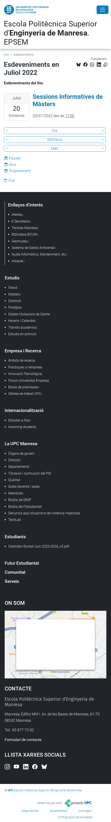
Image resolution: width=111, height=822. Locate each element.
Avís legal (84, 810)
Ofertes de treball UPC (24, 394)
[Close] (102, 9)
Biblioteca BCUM (24, 234)
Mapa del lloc (30, 810)
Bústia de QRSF (19, 500)
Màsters (14, 294)
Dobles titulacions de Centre (29, 314)
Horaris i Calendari (22, 321)
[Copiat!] (105, 64)
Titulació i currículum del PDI (29, 473)
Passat (15, 158)
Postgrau (15, 307)
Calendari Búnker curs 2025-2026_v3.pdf (38, 546)
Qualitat (14, 480)
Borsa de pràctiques (23, 387)
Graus (12, 287)
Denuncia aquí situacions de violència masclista (44, 513)
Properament (20, 171)
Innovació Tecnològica (25, 374)
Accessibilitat (58, 810)
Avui (12, 164)
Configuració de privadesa (75, 817)
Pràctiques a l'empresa (25, 367)
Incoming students (22, 427)
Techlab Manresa (24, 228)
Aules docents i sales (24, 486)
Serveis (12, 581)
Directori (14, 460)
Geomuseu (20, 241)
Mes (54, 148)
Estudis (12, 277)
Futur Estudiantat (22, 563)
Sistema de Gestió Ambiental (33, 248)
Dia (54, 130)
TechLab (14, 520)
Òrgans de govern (21, 453)
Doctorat (14, 301)
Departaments (18, 467)
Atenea (17, 215)
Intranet (17, 261)
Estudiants (15, 536)
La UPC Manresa (21, 443)
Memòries (15, 493)
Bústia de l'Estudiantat (25, 507)
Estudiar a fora (19, 420)
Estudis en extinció (22, 334)
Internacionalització (24, 410)
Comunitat (15, 572)
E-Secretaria (20, 221)
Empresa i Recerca (23, 350)
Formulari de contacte (23, 739)
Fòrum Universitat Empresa (28, 381)
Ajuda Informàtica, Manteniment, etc (39, 254)
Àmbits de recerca (21, 360)
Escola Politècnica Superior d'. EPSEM (50, 33)
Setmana (54, 139)
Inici (6, 54)
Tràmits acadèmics (22, 327)
